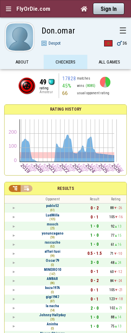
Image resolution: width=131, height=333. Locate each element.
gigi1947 (52, 297)
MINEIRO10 (52, 269)
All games (109, 62)
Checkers (65, 62)
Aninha (52, 324)
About (22, 62)
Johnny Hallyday (52, 315)
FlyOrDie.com (33, 8)
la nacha (52, 306)
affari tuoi (52, 251)
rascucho (52, 242)
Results (65, 188)
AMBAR (52, 278)
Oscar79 (52, 260)
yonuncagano (53, 233)
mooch (52, 224)
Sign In (109, 9)
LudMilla (52, 215)
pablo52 (52, 206)
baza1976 (52, 288)
